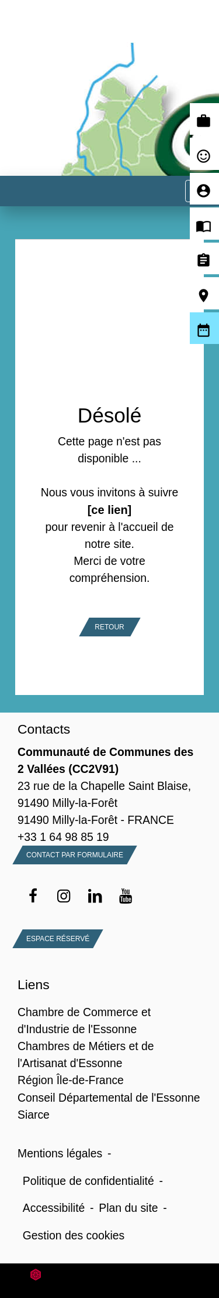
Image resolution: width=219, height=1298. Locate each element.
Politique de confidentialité (88, 1180)
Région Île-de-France (71, 1080)
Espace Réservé (57, 939)
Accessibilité (54, 1207)
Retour (109, 627)
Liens (34, 984)
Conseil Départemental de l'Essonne (109, 1097)
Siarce (34, 1114)
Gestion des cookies (73, 1235)
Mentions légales (60, 1153)
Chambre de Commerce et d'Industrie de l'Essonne (84, 1020)
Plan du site (128, 1207)
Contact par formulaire (74, 855)
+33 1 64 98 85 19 (63, 836)
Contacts (44, 729)
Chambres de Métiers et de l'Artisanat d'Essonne (86, 1054)
